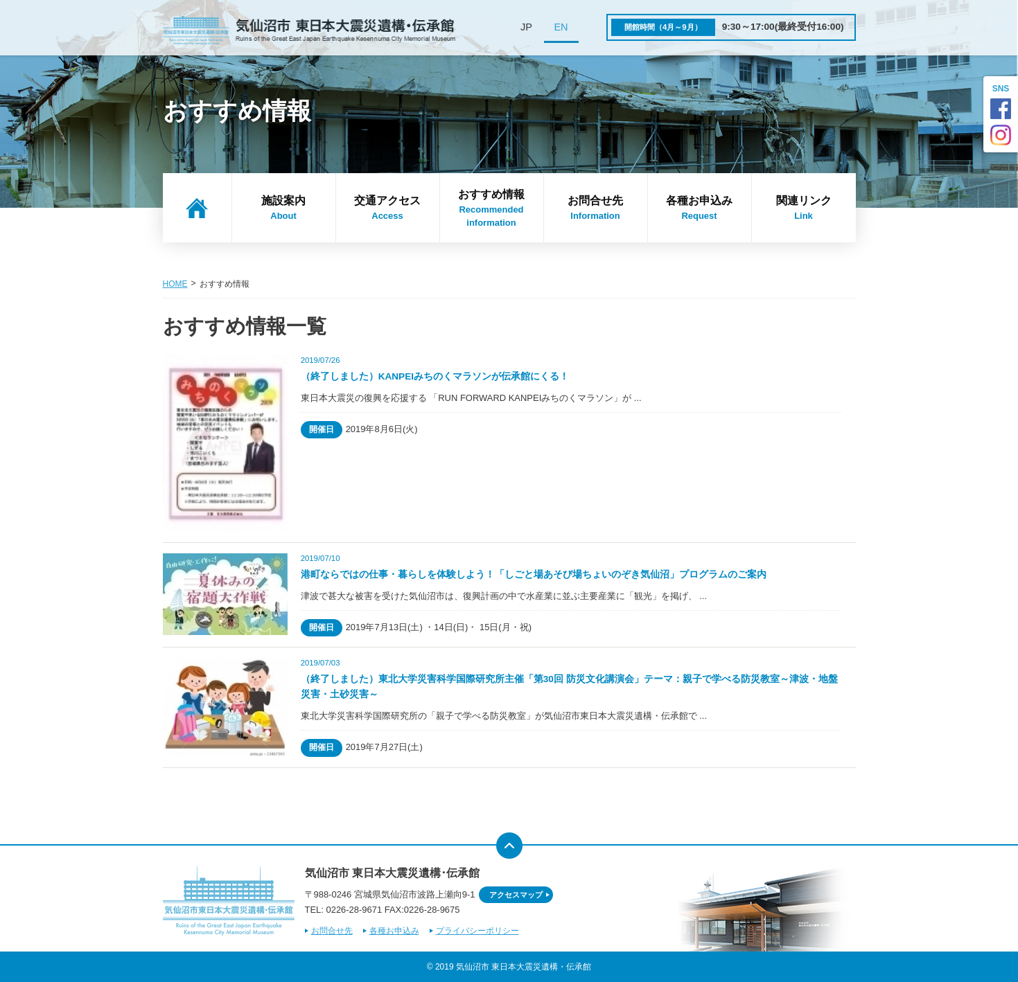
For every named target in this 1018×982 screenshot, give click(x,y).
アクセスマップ (516, 895)
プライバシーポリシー (477, 931)
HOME (175, 284)
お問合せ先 (595, 208)
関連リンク (804, 208)
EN (561, 27)
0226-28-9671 (354, 909)
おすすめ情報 (491, 209)
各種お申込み (699, 208)
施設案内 (283, 208)
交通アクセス (387, 208)
